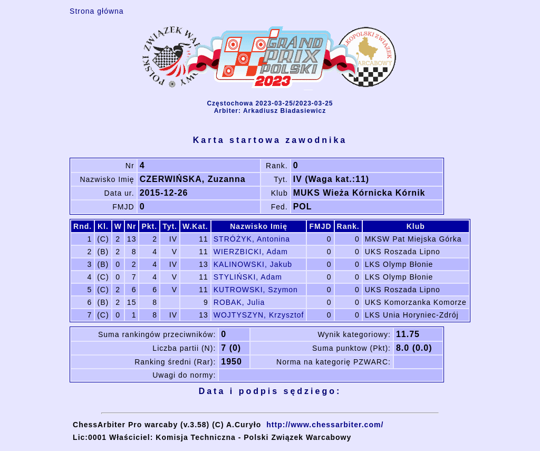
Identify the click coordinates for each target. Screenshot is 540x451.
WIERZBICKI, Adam (251, 251)
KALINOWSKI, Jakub (253, 264)
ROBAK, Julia (239, 302)
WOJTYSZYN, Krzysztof (259, 315)
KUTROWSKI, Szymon (256, 289)
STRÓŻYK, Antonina (252, 239)
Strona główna (97, 11)
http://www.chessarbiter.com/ (324, 424)
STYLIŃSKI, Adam (248, 277)
